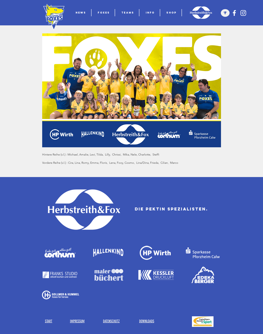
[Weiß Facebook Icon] (234, 13)
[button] (128, 12)
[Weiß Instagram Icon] (243, 13)
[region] (225, 13)
